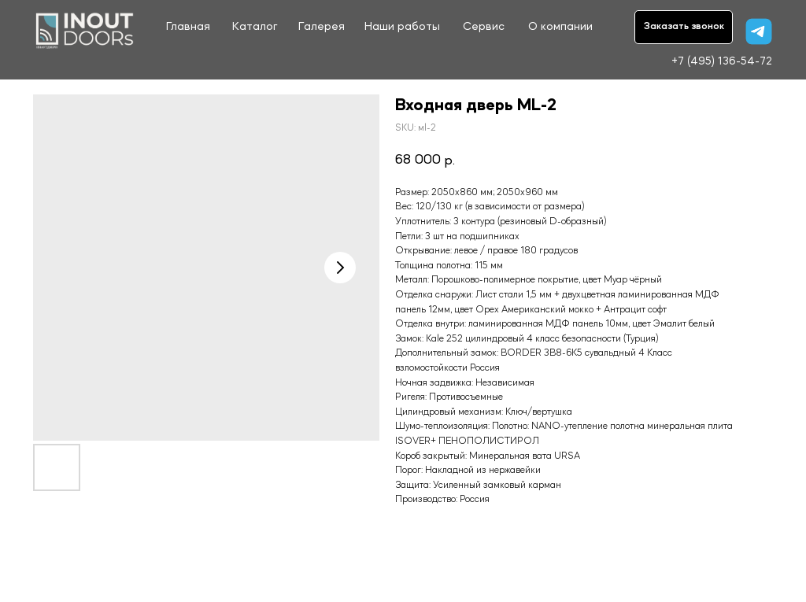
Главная (188, 27)
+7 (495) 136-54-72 (721, 61)
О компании (560, 27)
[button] (683, 27)
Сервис (484, 27)
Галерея (321, 27)
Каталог (254, 27)
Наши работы (402, 27)
